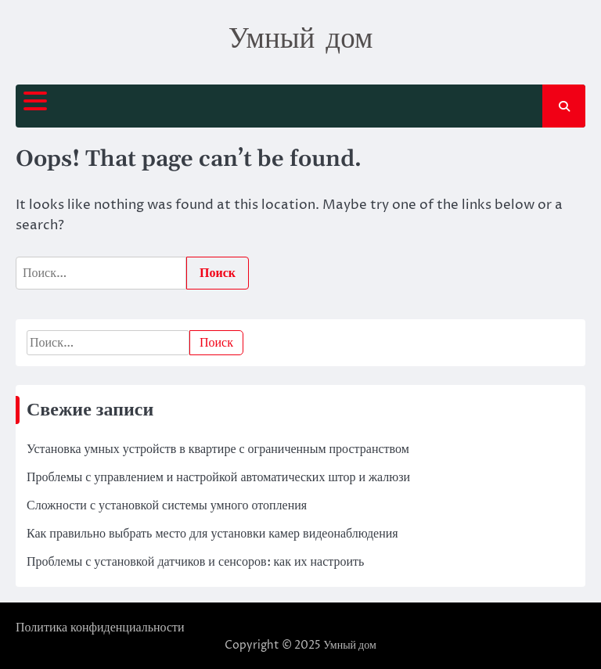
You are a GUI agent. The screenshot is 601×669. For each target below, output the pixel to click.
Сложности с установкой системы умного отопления (167, 505)
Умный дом (301, 37)
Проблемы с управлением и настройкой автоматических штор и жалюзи (218, 477)
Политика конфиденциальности (100, 627)
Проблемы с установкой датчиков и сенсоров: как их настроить (195, 561)
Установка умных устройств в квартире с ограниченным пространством (218, 449)
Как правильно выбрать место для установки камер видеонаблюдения (212, 533)
